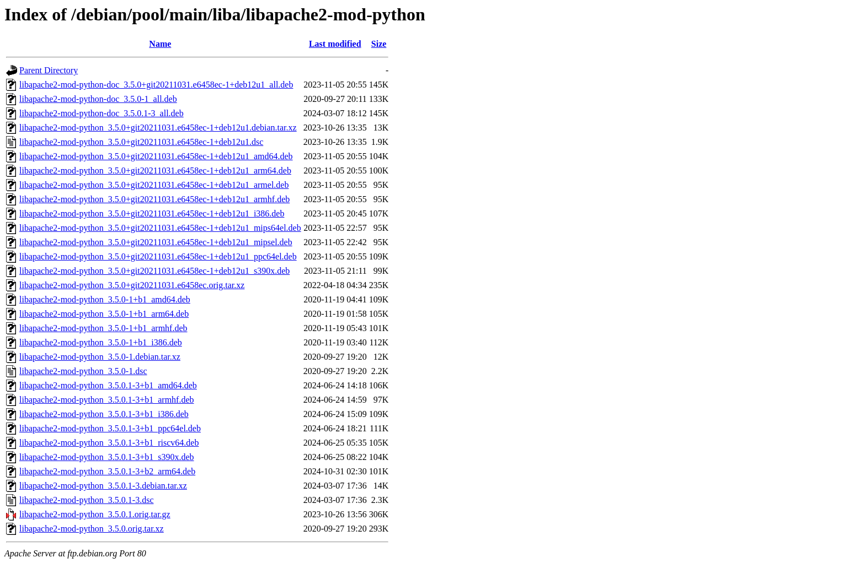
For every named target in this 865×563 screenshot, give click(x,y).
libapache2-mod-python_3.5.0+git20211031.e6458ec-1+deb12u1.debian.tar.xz (158, 127)
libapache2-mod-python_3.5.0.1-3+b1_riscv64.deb (109, 442)
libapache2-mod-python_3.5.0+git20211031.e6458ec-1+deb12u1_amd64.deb (156, 156)
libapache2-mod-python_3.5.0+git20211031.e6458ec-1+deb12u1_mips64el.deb (160, 227)
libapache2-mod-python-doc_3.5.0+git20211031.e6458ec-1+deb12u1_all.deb (156, 84)
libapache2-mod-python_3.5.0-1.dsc (83, 371)
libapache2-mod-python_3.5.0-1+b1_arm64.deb (104, 313)
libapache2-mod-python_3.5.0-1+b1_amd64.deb (104, 299)
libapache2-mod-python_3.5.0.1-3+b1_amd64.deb (108, 385)
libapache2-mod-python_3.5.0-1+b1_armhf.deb (103, 328)
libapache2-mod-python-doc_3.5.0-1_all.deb (98, 99)
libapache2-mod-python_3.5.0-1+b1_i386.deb (100, 342)
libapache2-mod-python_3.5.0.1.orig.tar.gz (94, 514)
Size (379, 43)
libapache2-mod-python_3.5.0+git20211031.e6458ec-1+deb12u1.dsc (141, 142)
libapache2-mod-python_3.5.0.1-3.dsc (86, 500)
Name (160, 43)
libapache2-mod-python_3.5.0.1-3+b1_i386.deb (104, 414)
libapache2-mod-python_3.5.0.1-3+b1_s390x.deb (106, 457)
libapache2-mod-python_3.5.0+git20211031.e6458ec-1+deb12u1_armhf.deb (154, 199)
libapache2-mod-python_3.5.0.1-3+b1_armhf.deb (106, 399)
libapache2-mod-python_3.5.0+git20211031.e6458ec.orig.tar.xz (131, 285)
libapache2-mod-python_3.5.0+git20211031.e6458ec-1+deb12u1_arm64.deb (155, 170)
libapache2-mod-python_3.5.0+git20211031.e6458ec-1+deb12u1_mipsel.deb (155, 242)
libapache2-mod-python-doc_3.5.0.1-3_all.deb (101, 113)
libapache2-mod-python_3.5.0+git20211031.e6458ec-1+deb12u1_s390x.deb (154, 270)
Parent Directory (48, 70)
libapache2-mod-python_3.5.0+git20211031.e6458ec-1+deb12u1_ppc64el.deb (158, 256)
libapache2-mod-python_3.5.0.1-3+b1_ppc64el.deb (110, 428)
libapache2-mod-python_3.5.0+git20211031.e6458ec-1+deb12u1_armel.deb (154, 185)
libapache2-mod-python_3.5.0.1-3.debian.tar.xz (103, 485)
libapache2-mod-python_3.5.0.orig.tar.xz (91, 528)
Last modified (335, 43)
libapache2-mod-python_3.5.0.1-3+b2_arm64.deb (107, 471)
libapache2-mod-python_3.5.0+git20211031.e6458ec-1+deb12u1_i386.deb (151, 213)
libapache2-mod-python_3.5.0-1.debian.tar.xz (99, 356)
